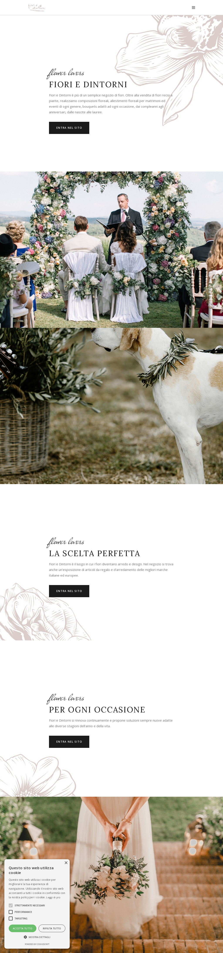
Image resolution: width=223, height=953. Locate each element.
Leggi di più (53, 897)
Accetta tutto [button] (22, 928)
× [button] (66, 863)
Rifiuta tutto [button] (52, 928)
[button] (37, 937)
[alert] (37, 904)
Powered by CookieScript (37, 944)
